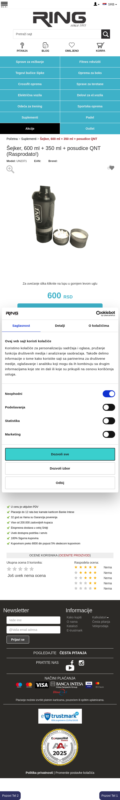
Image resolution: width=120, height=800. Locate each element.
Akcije (29, 128)
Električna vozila (30, 95)
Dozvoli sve (60, 454)
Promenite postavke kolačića (75, 772)
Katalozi (72, 626)
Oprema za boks (90, 73)
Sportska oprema (90, 106)
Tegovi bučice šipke (29, 73)
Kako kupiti (74, 617)
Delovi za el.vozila (90, 95)
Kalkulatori (100, 617)
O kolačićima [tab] (99, 325)
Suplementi (30, 117)
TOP (114, 782)
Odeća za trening (30, 106)
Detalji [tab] (60, 325)
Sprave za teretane (89, 84)
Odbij (60, 483)
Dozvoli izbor (60, 468)
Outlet (90, 128)
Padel (90, 117)
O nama (72, 621)
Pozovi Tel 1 (109, 795)
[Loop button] (105, 34)
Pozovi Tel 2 (10, 795)
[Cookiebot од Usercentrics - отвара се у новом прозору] (96, 314)
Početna (12, 139)
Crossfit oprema (30, 84)
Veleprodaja (100, 626)
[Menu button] (4, 4)
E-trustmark (74, 630)
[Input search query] (32, 34)
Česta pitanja (101, 621)
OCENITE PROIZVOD (74, 555)
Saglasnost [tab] (21, 325)
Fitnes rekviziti (90, 62)
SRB (112, 4)
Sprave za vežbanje (30, 62)
